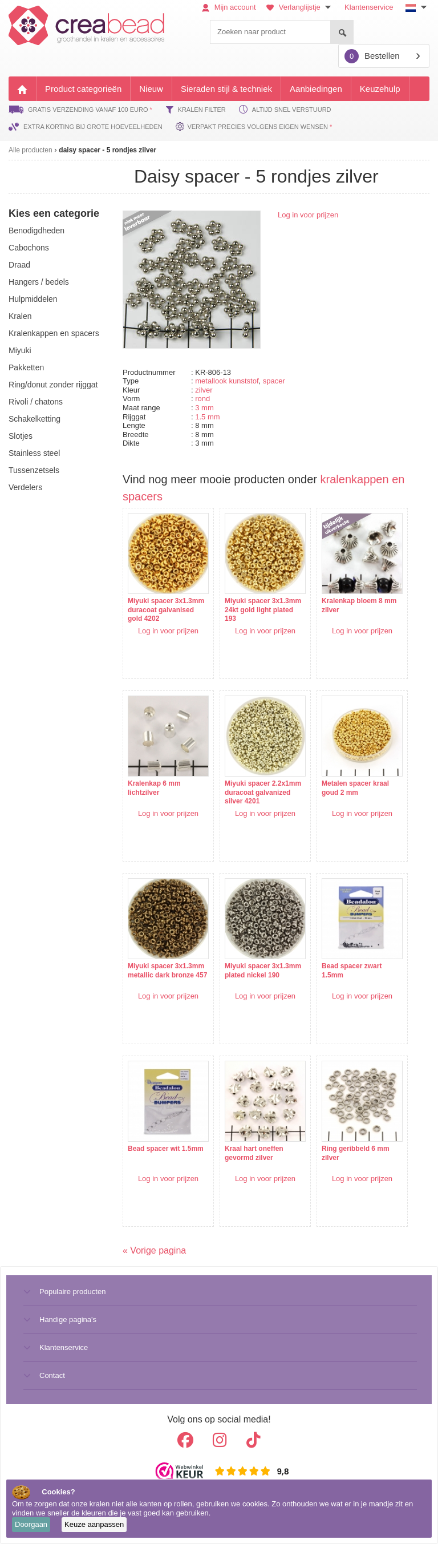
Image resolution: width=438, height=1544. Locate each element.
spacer (274, 381)
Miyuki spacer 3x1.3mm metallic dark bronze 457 (167, 970)
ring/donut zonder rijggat (53, 384)
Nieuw (151, 89)
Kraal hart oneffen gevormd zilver (254, 1153)
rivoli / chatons (36, 401)
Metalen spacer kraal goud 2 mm (355, 788)
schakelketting (34, 418)
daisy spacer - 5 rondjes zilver (107, 150)
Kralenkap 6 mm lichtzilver (154, 788)
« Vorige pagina (154, 1250)
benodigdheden (36, 230)
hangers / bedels (39, 281)
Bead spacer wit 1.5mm (166, 1149)
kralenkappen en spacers (54, 333)
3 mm (204, 407)
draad (19, 264)
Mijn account (229, 7)
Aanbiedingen (316, 89)
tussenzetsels (34, 470)
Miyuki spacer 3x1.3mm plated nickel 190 (263, 970)
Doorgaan (31, 1524)
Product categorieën (83, 89)
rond (202, 398)
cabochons (29, 247)
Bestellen (372, 56)
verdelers (25, 487)
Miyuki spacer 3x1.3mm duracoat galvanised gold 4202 (166, 610)
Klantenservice (368, 7)
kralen (20, 316)
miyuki (20, 350)
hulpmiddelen (33, 299)
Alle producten (30, 150)
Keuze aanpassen (94, 1524)
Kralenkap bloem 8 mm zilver (359, 605)
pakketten (26, 367)
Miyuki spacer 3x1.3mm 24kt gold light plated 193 (263, 610)
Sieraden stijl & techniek (226, 89)
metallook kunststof (226, 381)
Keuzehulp (380, 89)
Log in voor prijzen (308, 215)
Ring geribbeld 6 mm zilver (356, 1153)
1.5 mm (207, 417)
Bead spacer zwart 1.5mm (352, 970)
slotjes (21, 435)
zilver (203, 390)
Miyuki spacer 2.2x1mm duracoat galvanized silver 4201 (263, 792)
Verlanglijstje (300, 7)
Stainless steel (34, 453)
